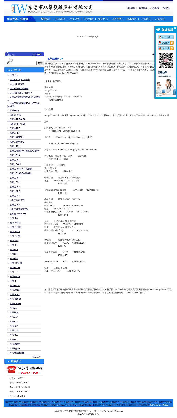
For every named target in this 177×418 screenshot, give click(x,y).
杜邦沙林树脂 (16, 263)
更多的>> (37, 356)
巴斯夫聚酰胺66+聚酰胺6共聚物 (24, 151)
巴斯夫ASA (15, 187)
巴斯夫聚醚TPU (17, 137)
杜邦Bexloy (15, 294)
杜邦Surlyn (15, 276)
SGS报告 (132, 18)
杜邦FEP (14, 326)
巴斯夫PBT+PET (17, 124)
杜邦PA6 (14, 75)
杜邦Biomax (15, 299)
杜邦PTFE (14, 321)
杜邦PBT (14, 245)
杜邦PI (13, 281)
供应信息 (103, 18)
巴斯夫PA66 (15, 115)
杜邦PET (14, 339)
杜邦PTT (14, 272)
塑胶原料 (46, 18)
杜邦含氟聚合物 (17, 353)
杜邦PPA (14, 218)
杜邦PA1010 (15, 227)
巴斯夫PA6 (15, 155)
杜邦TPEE (14, 254)
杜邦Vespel (15, 290)
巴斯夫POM (15, 164)
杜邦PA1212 (15, 236)
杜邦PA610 (15, 222)
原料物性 (117, 18)
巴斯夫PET (15, 133)
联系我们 (166, 8)
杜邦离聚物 (15, 344)
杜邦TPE (14, 249)
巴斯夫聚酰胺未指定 (19, 209)
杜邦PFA (14, 335)
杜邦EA (13, 308)
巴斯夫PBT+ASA (17, 119)
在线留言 (146, 18)
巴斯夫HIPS (15, 195)
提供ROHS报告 (17, 84)
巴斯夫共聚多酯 (17, 200)
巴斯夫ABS (15, 191)
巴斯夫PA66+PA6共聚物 (21, 173)
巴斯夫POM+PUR (18, 213)
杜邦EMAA (15, 285)
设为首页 (143, 8)
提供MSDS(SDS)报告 (20, 79)
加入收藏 (154, 8)
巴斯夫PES (15, 160)
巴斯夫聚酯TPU (17, 142)
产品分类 (74, 18)
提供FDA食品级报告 (19, 88)
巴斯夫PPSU (16, 178)
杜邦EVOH (15, 267)
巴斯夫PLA (15, 204)
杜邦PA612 (15, 231)
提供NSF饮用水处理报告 (21, 93)
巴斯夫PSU (15, 182)
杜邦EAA (14, 317)
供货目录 (89, 18)
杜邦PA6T (70, 402)
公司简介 (60, 18)
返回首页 (131, 8)
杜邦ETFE (14, 330)
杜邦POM (14, 240)
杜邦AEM (14, 312)
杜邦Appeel (15, 348)
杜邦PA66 (14, 110)
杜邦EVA (14, 258)
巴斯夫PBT (15, 128)
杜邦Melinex (15, 303)
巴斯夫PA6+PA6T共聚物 (21, 169)
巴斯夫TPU (15, 146)
